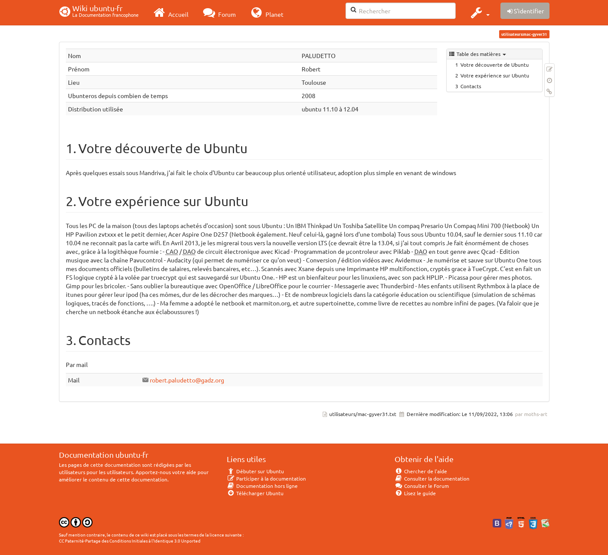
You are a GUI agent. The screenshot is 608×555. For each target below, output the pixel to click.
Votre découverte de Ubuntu (494, 64)
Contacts (470, 86)
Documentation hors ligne (262, 485)
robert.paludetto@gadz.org (187, 380)
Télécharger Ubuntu (255, 493)
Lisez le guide (415, 493)
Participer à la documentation (266, 478)
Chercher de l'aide (421, 471)
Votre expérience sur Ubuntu (494, 75)
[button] (479, 12)
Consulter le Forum (422, 485)
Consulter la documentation (432, 478)
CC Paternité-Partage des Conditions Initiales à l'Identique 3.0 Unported (130, 540)
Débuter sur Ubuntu (255, 471)
